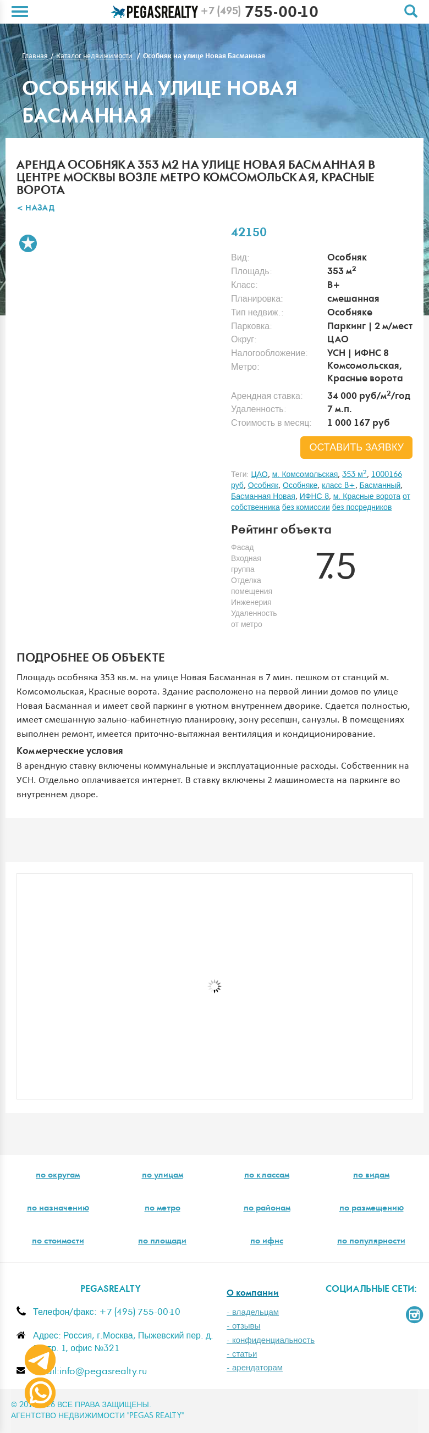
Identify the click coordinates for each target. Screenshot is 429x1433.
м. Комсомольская (305, 475)
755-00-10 (259, 13)
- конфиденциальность (271, 1340)
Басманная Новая (263, 497)
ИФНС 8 (314, 497)
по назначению (58, 1209)
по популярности (371, 1242)
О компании (253, 1294)
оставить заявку (356, 448)
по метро (162, 1209)
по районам (267, 1209)
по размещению (371, 1209)
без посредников (362, 508)
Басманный (380, 486)
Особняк (263, 486)
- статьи (242, 1354)
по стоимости (58, 1242)
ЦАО (259, 475)
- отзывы (243, 1326)
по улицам (162, 1176)
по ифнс (266, 1242)
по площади (162, 1242)
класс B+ (338, 486)
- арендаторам (255, 1368)
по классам (266, 1176)
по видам (371, 1176)
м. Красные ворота (366, 497)
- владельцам (253, 1312)
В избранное (28, 243)
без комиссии (306, 508)
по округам (58, 1176)
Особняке (300, 486)
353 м (354, 475)
